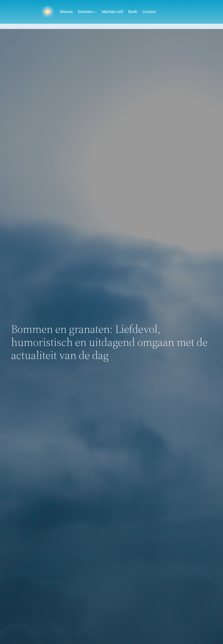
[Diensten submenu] (95, 12)
